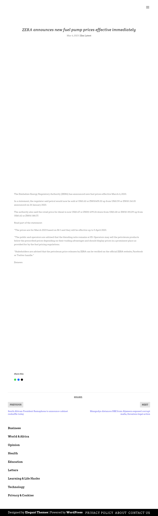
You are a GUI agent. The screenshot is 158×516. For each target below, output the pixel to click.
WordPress (74, 512)
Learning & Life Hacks (24, 478)
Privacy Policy (99, 512)
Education (15, 461)
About (121, 512)
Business (14, 428)
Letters (13, 470)
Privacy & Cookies (21, 495)
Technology (16, 487)
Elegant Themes (36, 512)
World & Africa (18, 436)
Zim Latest (85, 35)
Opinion (14, 445)
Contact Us (139, 512)
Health (13, 453)
